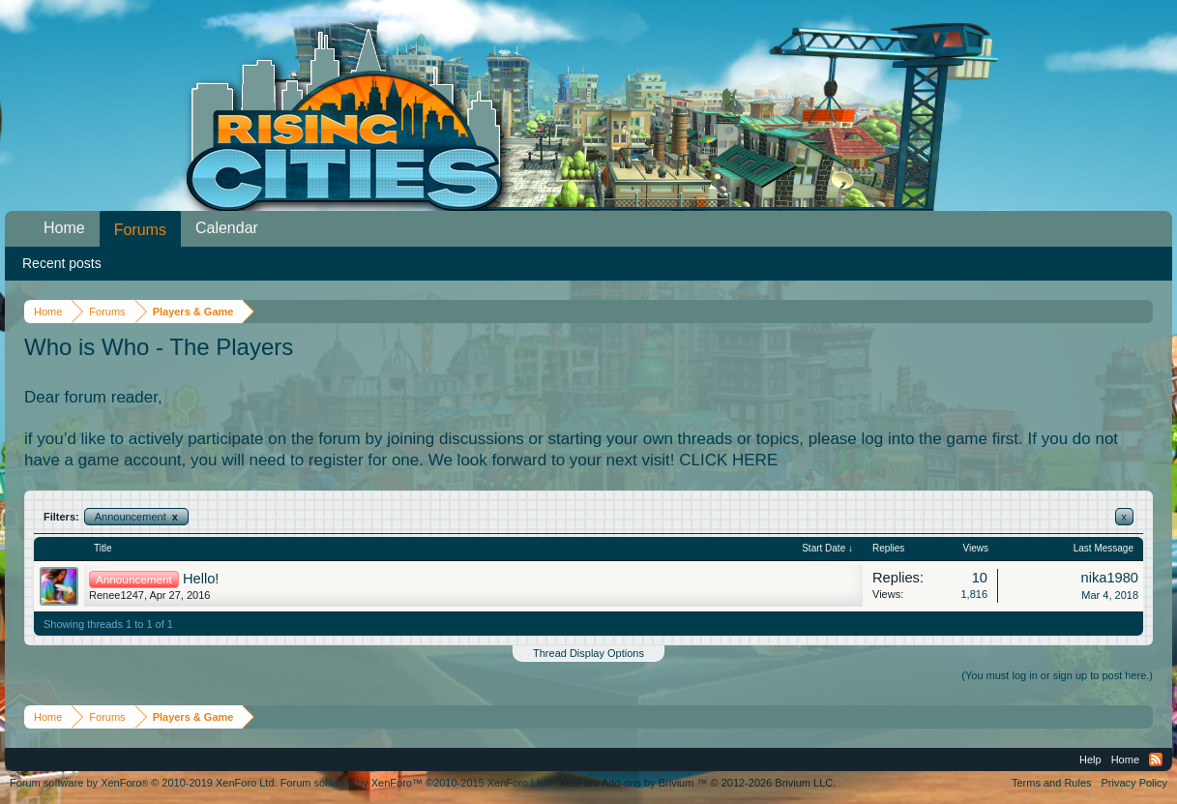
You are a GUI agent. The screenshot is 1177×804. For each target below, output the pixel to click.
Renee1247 (116, 595)
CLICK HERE (728, 460)
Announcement (136, 516)
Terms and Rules (1052, 783)
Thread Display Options (588, 653)
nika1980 (1110, 577)
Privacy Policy (1134, 783)
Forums (140, 230)
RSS (1155, 759)
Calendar (226, 228)
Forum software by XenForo (144, 783)
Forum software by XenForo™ (414, 783)
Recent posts (62, 263)
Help (1090, 759)
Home (64, 228)
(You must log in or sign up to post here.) (1057, 675)
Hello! (201, 578)
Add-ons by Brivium (697, 783)
